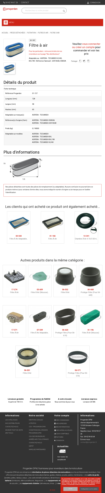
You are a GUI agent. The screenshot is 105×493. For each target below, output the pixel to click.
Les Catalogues (11, 420)
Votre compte (61, 415)
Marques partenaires (37, 449)
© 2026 (52, 490)
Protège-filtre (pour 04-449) (90, 292)
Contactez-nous (11, 427)
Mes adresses (60, 423)
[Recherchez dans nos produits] (42, 10)
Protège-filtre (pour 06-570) (78, 373)
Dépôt (31, 446)
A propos (32, 423)
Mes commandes (61, 420)
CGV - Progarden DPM (37, 427)
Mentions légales (36, 420)
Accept (70, 488)
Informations (87, 415)
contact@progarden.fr (88, 442)
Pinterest (88, 60)
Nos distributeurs (12, 423)
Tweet (83, 60)
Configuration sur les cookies (89, 489)
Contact (25, 2)
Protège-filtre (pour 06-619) (65, 333)
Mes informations (62, 427)
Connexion (59, 440)
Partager (79, 60)
